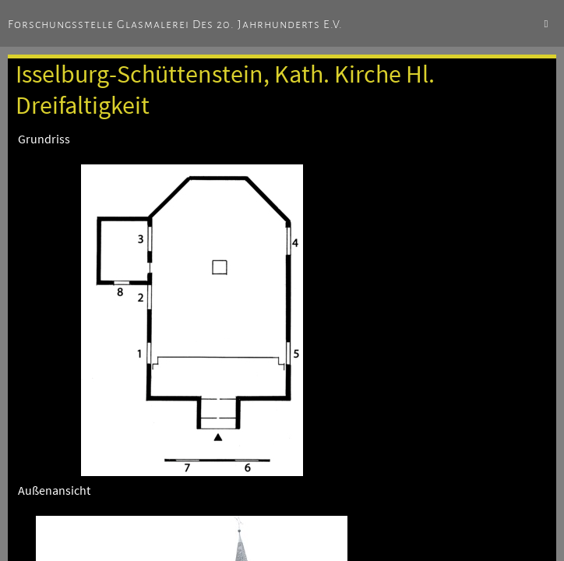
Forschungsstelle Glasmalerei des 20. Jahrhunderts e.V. (175, 24)
